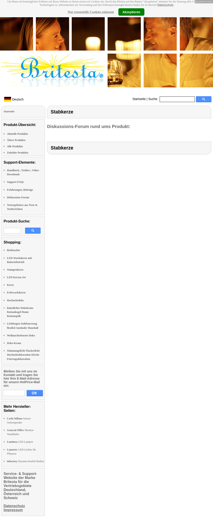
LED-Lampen (20, 441)
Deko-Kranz (14, 343)
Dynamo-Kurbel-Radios (25, 461)
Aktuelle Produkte (17, 133)
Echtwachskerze (16, 292)
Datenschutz (165, 4)
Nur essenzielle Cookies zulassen (90, 12)
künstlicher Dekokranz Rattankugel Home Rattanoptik (20, 312)
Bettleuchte (13, 250)
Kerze (10, 284)
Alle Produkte (15, 146)
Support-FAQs (15, 182)
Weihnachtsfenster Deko (21, 335)
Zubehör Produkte (17, 152)
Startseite (139, 99)
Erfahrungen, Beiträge (20, 189)
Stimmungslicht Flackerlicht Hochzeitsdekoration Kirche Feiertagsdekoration (23, 354)
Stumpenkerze (15, 269)
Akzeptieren (131, 12)
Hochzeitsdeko (15, 300)
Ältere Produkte (16, 140)
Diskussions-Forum (18, 197)
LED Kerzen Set (16, 277)
